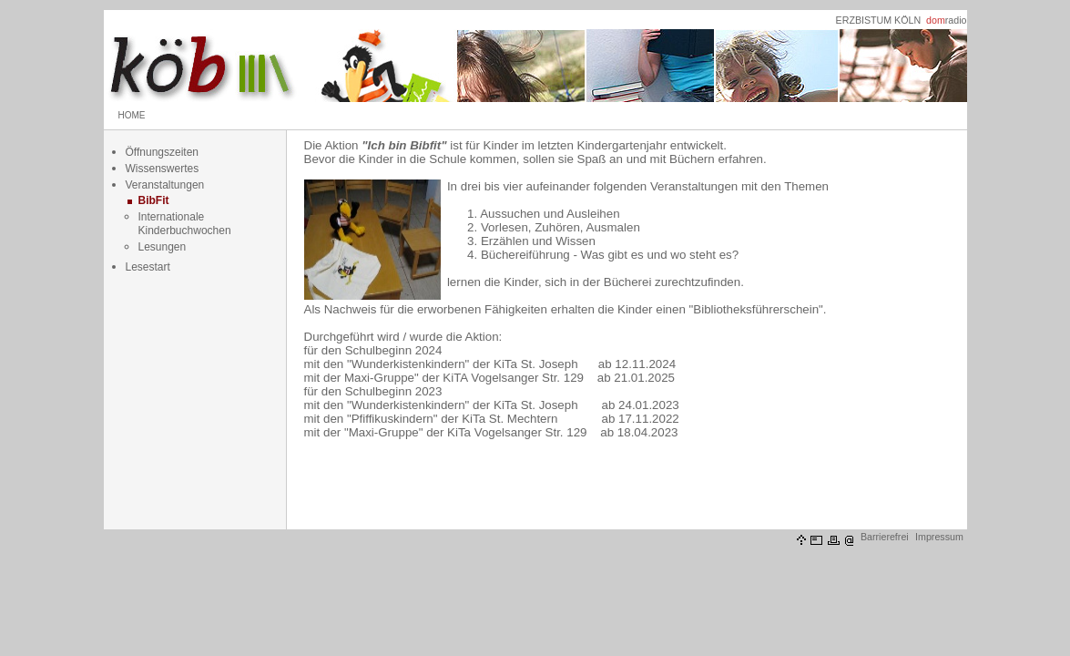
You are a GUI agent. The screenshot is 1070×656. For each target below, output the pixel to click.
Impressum (939, 536)
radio (946, 20)
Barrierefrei (885, 536)
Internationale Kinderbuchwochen (184, 223)
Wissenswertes (162, 168)
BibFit (153, 200)
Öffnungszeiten (162, 152)
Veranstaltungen (165, 185)
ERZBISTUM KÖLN (879, 20)
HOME (132, 115)
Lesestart (148, 267)
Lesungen (162, 247)
